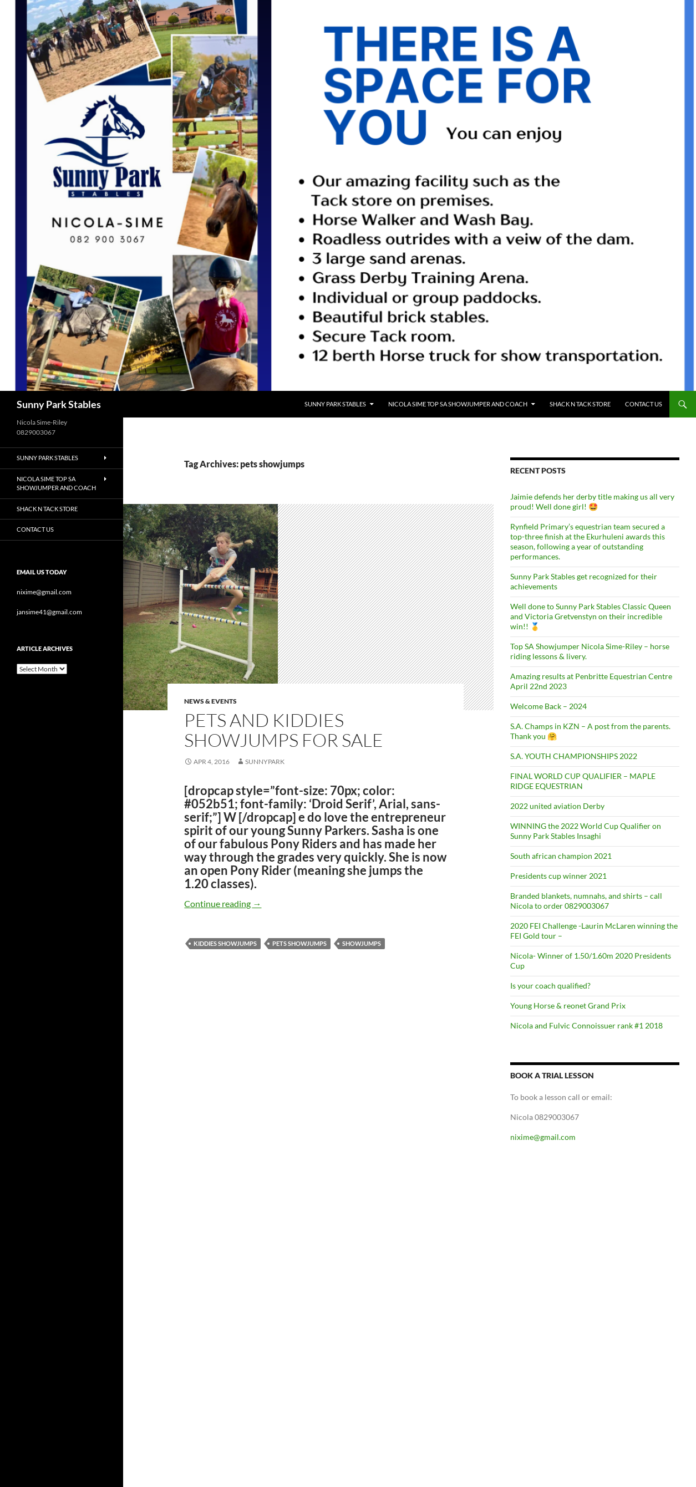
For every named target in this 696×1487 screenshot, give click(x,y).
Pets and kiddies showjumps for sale (283, 730)
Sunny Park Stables (59, 404)
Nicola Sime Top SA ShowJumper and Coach (457, 404)
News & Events (210, 701)
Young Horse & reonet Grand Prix (568, 1005)
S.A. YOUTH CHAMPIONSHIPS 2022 (573, 756)
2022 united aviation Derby (557, 806)
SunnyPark (265, 761)
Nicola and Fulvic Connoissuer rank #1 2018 (586, 1025)
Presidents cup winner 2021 (558, 875)
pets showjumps (299, 943)
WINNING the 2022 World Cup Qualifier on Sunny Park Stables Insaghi (585, 831)
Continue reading (222, 903)
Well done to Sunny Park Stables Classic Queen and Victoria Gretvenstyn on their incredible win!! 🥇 (590, 616)
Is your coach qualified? (550, 985)
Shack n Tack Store (580, 404)
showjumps (361, 943)
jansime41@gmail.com (49, 612)
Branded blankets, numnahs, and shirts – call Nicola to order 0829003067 (586, 900)
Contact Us (643, 404)
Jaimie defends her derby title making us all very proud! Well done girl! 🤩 (592, 501)
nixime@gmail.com (543, 1137)
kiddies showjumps (225, 943)
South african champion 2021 (561, 855)
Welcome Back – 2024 (548, 706)
